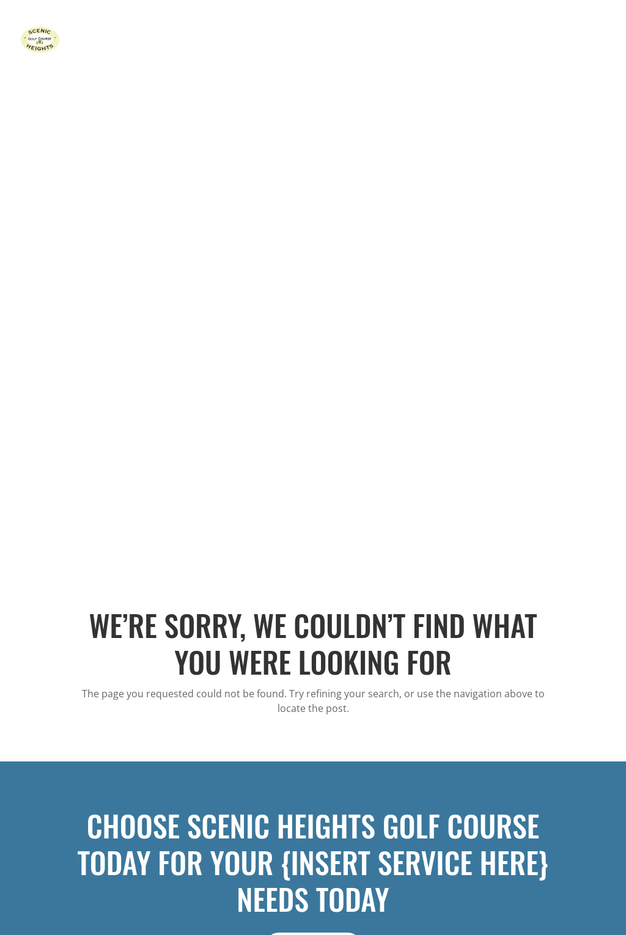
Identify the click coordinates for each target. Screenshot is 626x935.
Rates (379, 40)
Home (299, 40)
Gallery (537, 40)
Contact (584, 40)
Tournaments (432, 40)
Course (339, 40)
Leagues (491, 40)
